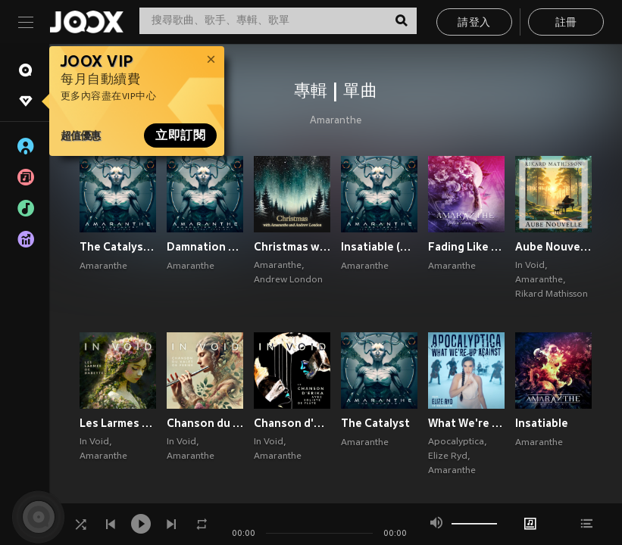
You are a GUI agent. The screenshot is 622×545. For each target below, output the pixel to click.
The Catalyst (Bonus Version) (118, 247)
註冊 (566, 23)
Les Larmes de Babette (118, 423)
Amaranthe (335, 121)
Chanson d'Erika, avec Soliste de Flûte (292, 423)
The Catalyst (375, 423)
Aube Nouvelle (553, 247)
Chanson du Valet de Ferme (205, 423)
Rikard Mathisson (551, 294)
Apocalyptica (456, 442)
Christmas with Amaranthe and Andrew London (292, 247)
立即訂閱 (180, 135)
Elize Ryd (447, 456)
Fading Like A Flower (466, 247)
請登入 (474, 23)
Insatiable (541, 423)
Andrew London (288, 280)
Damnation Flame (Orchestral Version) (205, 247)
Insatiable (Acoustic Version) (379, 247)
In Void (530, 265)
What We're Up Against (466, 423)
